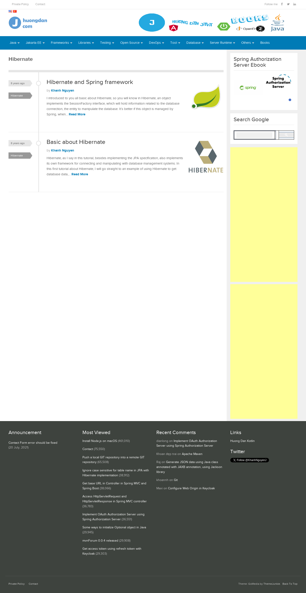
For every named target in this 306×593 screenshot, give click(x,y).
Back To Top (289, 584)
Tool (173, 43)
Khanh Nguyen (62, 90)
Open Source (130, 43)
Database (193, 43)
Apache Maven (192, 454)
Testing (105, 43)
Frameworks (60, 43)
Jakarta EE (33, 43)
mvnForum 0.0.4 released (100, 540)
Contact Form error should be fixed (33, 443)
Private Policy (20, 4)
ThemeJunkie (271, 584)
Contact (40, 4)
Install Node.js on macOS (99, 441)
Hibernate (17, 95)
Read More (77, 114)
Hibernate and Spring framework (90, 82)
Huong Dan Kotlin (242, 441)
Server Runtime (221, 43)
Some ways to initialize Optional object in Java (114, 527)
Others (246, 43)
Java (13, 43)
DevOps (155, 43)
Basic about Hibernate (76, 142)
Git (176, 480)
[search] (254, 135)
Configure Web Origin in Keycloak (191, 488)
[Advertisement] (263, 214)
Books (265, 43)
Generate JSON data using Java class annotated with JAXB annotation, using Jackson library (189, 467)
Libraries (84, 43)
